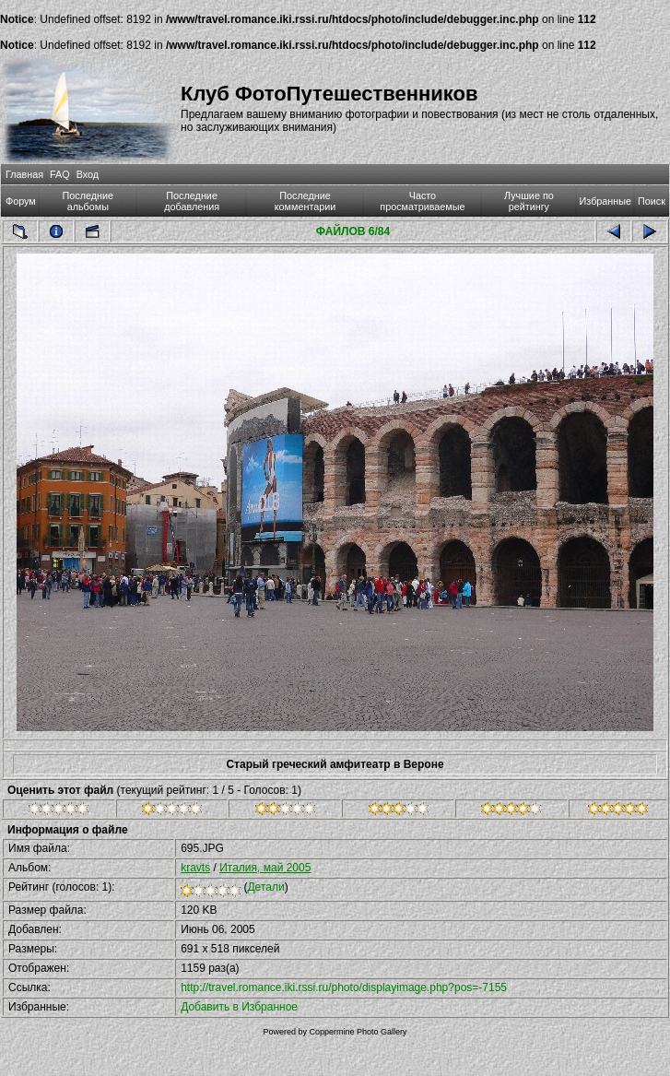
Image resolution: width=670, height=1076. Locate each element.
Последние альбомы (88, 201)
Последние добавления (191, 201)
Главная (24, 174)
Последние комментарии (305, 201)
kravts (195, 867)
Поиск (651, 201)
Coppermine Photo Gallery (357, 1031)
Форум (21, 201)
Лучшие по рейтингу (529, 201)
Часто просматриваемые (422, 201)
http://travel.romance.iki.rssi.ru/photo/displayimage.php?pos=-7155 (344, 987)
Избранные (605, 201)
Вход (87, 174)
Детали (265, 887)
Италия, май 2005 (265, 867)
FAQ (60, 174)
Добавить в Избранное (239, 1006)
